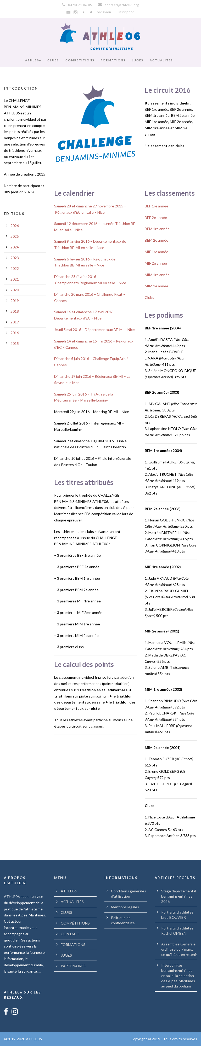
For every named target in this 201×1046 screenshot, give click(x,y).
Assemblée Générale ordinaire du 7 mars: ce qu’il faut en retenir (179, 949)
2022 (14, 268)
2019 (14, 300)
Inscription (126, 12)
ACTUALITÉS (161, 60)
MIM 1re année (157, 274)
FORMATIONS (113, 60)
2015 (14, 343)
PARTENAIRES (73, 966)
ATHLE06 (33, 60)
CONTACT (70, 934)
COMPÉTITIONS (75, 923)
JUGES (137, 60)
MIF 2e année (156, 263)
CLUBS (53, 60)
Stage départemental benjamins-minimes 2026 (178, 896)
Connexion (102, 12)
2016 (14, 332)
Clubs (149, 297)
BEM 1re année (157, 228)
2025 (14, 236)
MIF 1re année (156, 251)
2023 (14, 257)
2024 (14, 247)
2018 (14, 311)
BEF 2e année (156, 217)
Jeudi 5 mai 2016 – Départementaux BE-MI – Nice (94, 329)
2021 (14, 279)
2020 (14, 290)
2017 (14, 322)
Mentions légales (125, 907)
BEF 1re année (156, 206)
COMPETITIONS (79, 60)
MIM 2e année (156, 286)
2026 (14, 225)
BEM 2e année (156, 240)
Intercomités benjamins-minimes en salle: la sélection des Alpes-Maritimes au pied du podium (178, 975)
